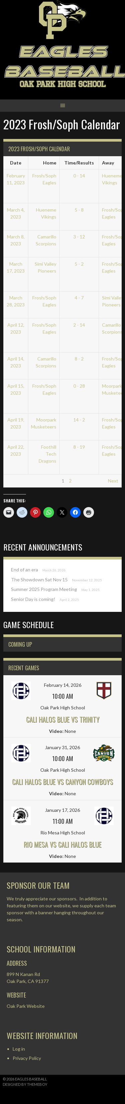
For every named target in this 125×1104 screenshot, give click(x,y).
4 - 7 (79, 297)
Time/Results (79, 162)
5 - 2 (79, 264)
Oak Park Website (26, 1006)
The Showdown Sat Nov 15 (39, 579)
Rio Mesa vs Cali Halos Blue (62, 844)
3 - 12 (79, 236)
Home (49, 162)
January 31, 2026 (62, 747)
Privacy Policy (27, 1058)
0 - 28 (79, 386)
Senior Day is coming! (33, 599)
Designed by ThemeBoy (25, 1084)
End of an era (24, 569)
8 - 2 (79, 358)
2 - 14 (79, 325)
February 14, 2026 (62, 685)
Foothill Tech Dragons (47, 454)
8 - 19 (79, 447)
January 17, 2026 (62, 810)
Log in (19, 1049)
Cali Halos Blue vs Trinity (62, 719)
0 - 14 (79, 175)
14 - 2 (79, 419)
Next (113, 481)
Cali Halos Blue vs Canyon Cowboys (62, 782)
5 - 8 (79, 210)
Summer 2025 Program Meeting (44, 589)
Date (15, 162)
